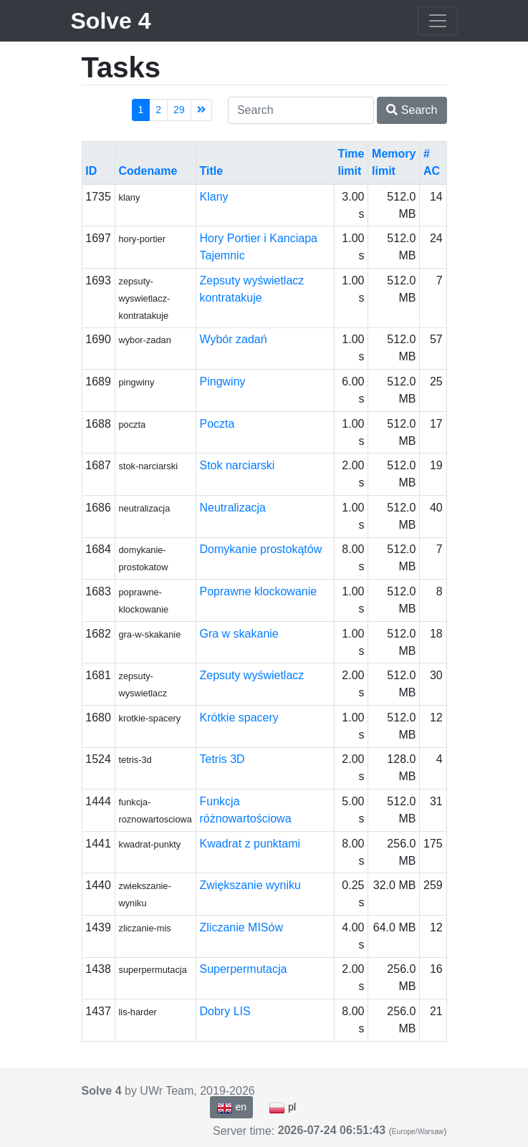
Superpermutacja (243, 969)
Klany (214, 197)
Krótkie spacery (239, 717)
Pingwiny (223, 381)
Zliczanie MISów (241, 927)
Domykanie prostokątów (261, 549)
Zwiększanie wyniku (250, 885)
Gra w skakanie (239, 634)
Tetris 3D (222, 759)
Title (212, 171)
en (231, 1107)
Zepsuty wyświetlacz (252, 675)
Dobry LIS (225, 1011)
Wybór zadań (233, 339)
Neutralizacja (233, 507)
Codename (147, 171)
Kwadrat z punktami (250, 844)
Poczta (217, 424)
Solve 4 (111, 21)
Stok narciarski (237, 465)
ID (91, 171)
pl (282, 1107)
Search (411, 110)
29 (179, 109)
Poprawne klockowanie (258, 591)
